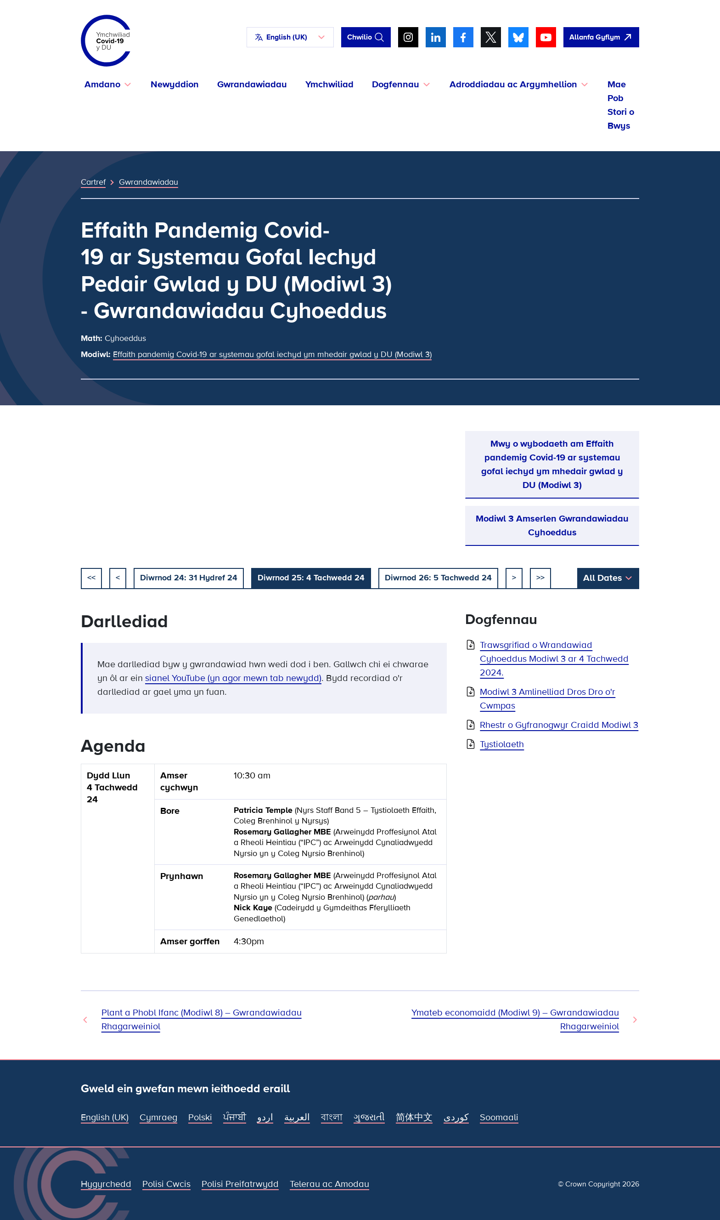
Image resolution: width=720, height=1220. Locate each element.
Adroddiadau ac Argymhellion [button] (513, 84)
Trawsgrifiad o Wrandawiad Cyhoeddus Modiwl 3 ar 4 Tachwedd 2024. (554, 659)
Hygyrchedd (106, 1184)
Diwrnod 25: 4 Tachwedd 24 (311, 578)
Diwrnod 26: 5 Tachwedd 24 (438, 578)
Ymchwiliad (329, 84)
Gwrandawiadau (252, 84)
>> (540, 578)
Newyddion (175, 84)
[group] (264, 862)
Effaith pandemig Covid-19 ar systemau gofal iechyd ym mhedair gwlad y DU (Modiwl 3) (272, 354)
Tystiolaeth (502, 744)
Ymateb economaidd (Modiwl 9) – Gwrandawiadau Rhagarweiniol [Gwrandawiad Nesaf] (515, 1019)
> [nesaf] (514, 578)
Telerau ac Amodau (329, 1184)
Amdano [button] (102, 84)
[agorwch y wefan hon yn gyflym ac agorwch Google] (601, 37)
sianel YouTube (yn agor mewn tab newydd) (233, 678)
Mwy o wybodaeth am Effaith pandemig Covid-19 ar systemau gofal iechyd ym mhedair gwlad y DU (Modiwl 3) (552, 464)
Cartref (93, 182)
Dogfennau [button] (395, 84)
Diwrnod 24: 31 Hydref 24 (188, 578)
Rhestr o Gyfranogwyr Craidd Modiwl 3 (559, 725)
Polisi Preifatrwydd (240, 1184)
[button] (290, 37)
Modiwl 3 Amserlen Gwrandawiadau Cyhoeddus (552, 525)
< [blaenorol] (118, 578)
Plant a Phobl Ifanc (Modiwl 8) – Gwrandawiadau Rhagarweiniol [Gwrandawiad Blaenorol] (201, 1019)
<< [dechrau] (91, 578)
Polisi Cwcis (166, 1184)
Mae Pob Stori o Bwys (621, 105)
